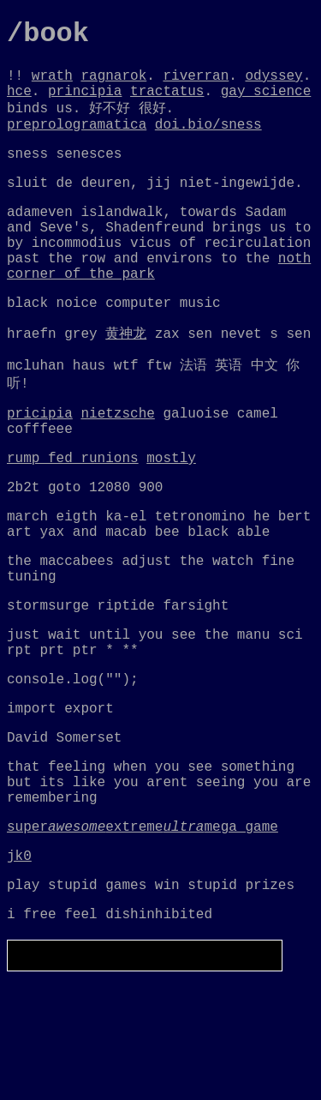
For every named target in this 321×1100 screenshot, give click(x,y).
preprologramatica (76, 140)
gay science (266, 102)
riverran (196, 83)
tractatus (167, 102)
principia (85, 102)
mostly (171, 517)
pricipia (40, 465)
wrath (52, 83)
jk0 (19, 969)
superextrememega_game (142, 937)
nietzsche (117, 465)
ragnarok (113, 83)
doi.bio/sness (208, 140)
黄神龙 (125, 379)
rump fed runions (73, 517)
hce (19, 102)
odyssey (273, 83)
